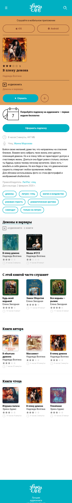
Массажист (32, 353)
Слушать (20, 98)
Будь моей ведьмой (8, 299)
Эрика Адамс (9, 409)
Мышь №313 (33, 253)
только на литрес (32, 210)
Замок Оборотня (35, 298)
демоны (9, 194)
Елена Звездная (11, 304)
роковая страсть (14, 202)
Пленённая (56, 406)
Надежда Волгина (12, 256)
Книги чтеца (12, 381)
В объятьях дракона (8, 355)
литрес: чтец (28, 194)
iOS (19, 28)
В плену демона (11, 253)
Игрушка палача (11, 406)
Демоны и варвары (13, 89)
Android (53, 28)
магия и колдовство (53, 194)
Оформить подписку (36, 128)
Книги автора (13, 329)
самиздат (10, 210)
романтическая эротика (43, 202)
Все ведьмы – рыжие (57, 299)
